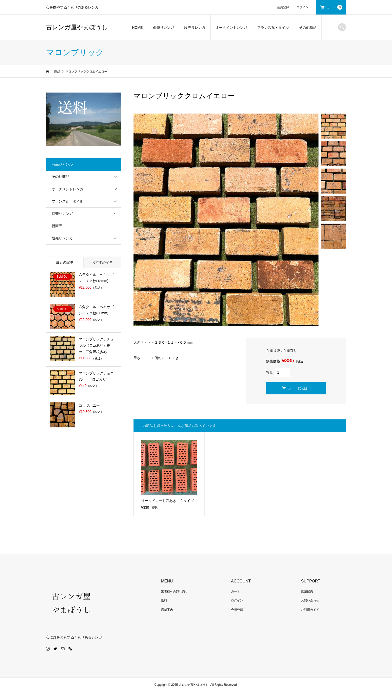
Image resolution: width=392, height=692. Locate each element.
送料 (164, 600)
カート (334, 7)
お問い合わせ (310, 600)
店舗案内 (167, 609)
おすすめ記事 (102, 262)
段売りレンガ (194, 28)
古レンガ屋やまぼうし (77, 27)
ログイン (302, 7)
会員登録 (283, 7)
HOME (137, 28)
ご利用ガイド (310, 609)
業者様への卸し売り (174, 591)
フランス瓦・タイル (273, 28)
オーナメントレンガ (231, 28)
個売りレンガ (163, 28)
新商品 (57, 226)
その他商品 (307, 28)
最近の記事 (65, 262)
